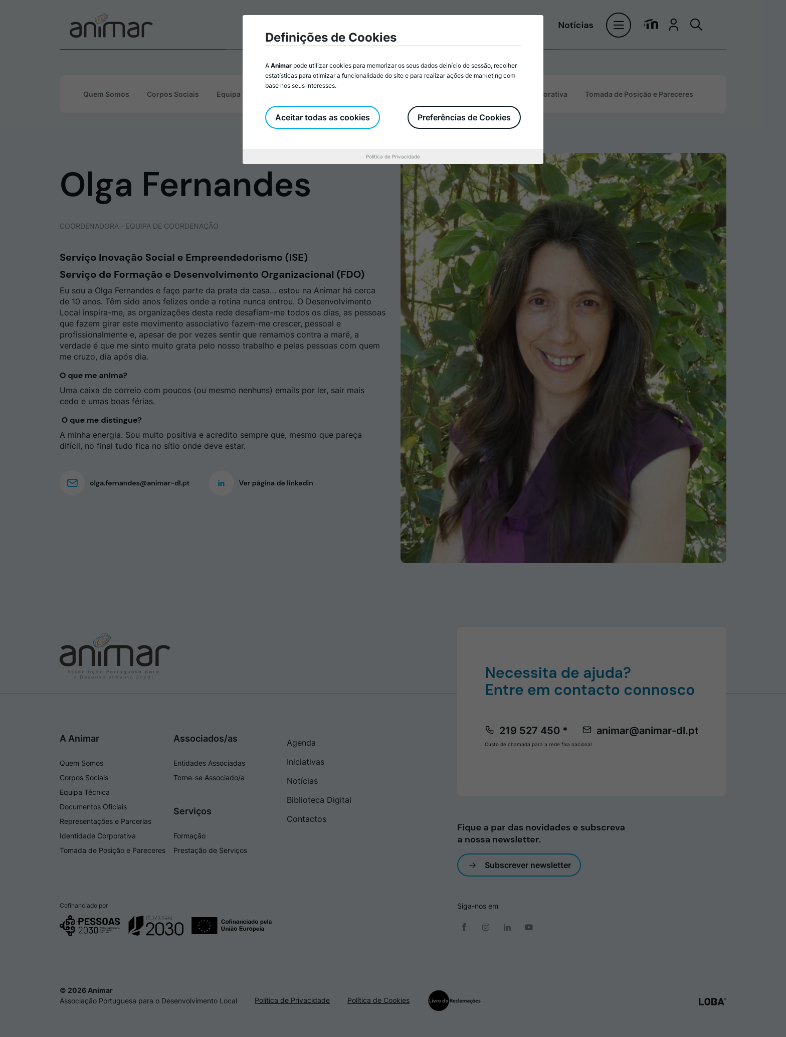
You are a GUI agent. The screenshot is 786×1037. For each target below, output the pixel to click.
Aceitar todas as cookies (322, 117)
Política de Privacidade (393, 156)
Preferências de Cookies (464, 117)
